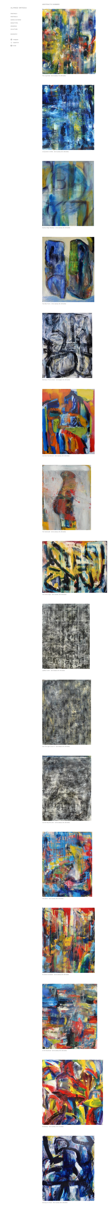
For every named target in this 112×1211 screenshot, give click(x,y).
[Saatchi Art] (19, 42)
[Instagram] (19, 39)
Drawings (14, 26)
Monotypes (14, 23)
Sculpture (14, 29)
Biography (14, 34)
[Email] (19, 46)
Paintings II (14, 16)
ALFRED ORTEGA (19, 8)
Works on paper (16, 20)
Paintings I (14, 13)
